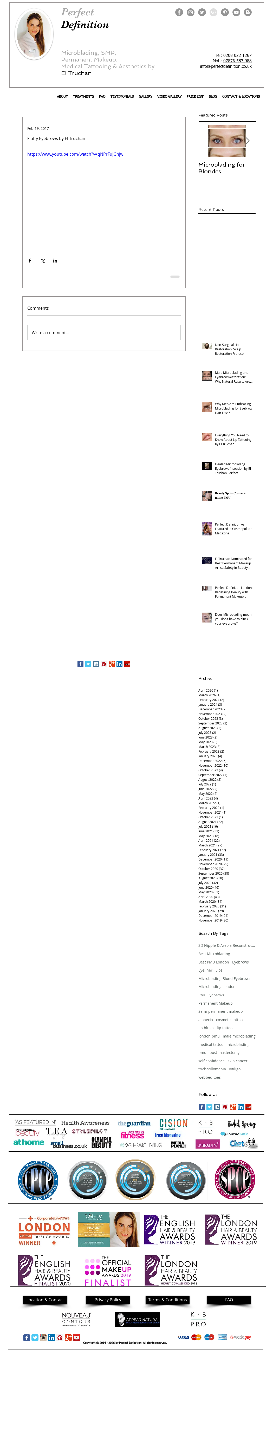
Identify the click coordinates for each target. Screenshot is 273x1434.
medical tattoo (210, 1044)
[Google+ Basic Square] (112, 664)
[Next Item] (247, 141)
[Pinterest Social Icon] (104, 664)
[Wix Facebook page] (26, 1337)
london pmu (209, 1036)
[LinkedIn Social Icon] (119, 664)
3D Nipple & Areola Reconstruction (227, 945)
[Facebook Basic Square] (80, 664)
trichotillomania (212, 1068)
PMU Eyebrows (211, 994)
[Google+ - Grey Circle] (213, 12)
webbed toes (209, 1077)
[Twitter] (202, 12)
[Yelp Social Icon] (127, 664)
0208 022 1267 (237, 56)
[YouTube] (236, 12)
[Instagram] (190, 12)
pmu (202, 1052)
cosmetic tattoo (229, 1019)
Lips (219, 970)
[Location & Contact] (45, 1300)
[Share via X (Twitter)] (42, 260)
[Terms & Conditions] (168, 1300)
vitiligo (234, 1068)
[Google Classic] (68, 1337)
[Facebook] (179, 12)
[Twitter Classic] (34, 1337)
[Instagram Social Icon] (96, 664)
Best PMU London (213, 962)
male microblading (239, 1036)
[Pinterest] (225, 12)
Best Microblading (214, 953)
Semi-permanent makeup (220, 1011)
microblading (238, 1044)
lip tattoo (224, 1027)
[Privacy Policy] (108, 1300)
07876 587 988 (237, 61)
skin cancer (238, 1060)
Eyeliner (205, 970)
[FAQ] (229, 1300)
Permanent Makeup (215, 1003)
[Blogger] (248, 12)
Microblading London (217, 986)
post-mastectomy (224, 1052)
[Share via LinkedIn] (55, 260)
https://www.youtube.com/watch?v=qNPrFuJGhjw (75, 154)
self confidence (211, 1060)
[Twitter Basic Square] (88, 664)
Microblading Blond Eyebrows (224, 978)
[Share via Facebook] (29, 260)
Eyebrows (240, 962)
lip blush (206, 1027)
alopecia (205, 1019)
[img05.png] (43, 1337)
